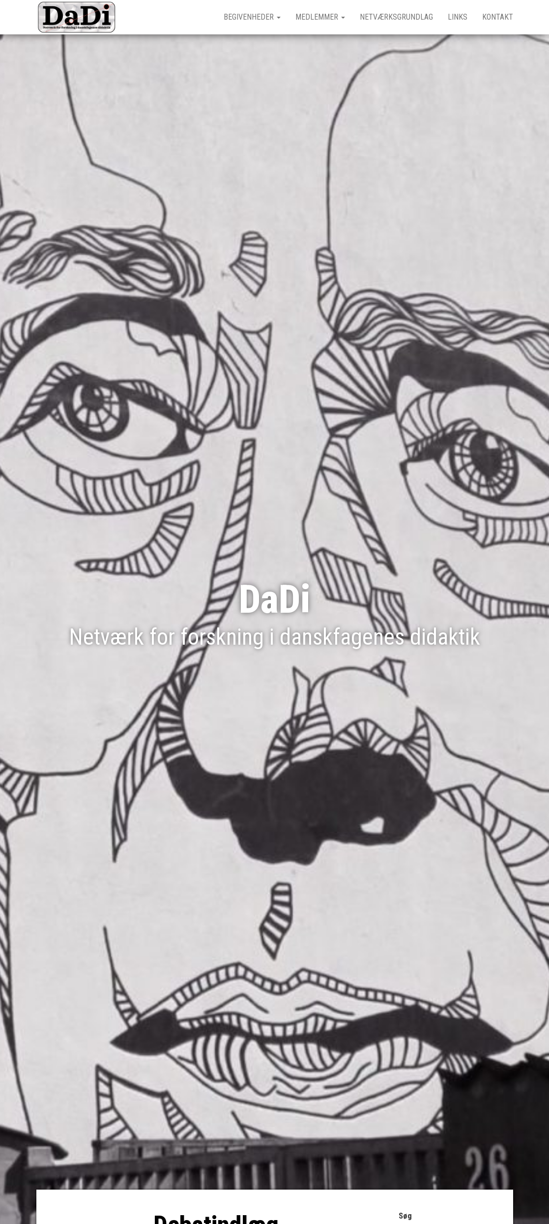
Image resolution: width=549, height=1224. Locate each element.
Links (457, 17)
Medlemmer (320, 17)
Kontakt (497, 17)
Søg (405, 1216)
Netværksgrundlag (396, 17)
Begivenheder (252, 17)
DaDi (275, 599)
